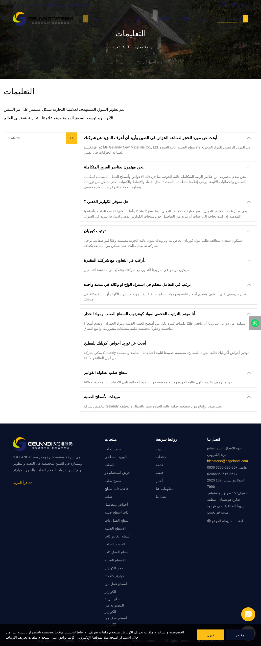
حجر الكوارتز (114, 568)
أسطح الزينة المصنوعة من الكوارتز (114, 605)
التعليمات (114, 47)
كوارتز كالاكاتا (114, 576)
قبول (210, 635)
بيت (96, 19)
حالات (185, 19)
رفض (240, 635)
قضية (160, 473)
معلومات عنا (227, 19)
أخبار (204, 19)
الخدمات (163, 19)
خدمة (160, 465)
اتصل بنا (161, 496)
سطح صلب (113, 449)
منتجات (115, 19)
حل (139, 19)
